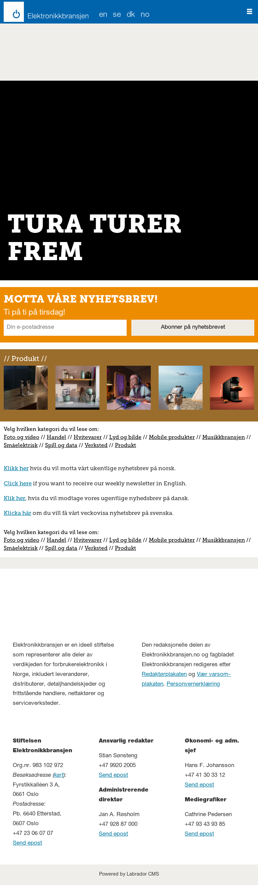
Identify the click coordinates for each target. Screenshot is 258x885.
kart (58, 775)
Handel (56, 437)
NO (145, 15)
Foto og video (21, 437)
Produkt (125, 445)
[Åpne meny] (249, 12)
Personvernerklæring (193, 684)
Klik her (14, 498)
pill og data (62, 445)
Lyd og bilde (125, 437)
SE (117, 15)
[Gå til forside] (44, 12)
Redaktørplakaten (164, 675)
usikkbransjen (226, 437)
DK (131, 15)
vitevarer (90, 437)
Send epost (27, 843)
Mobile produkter (172, 437)
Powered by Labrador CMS (129, 874)
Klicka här (17, 513)
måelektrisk (22, 445)
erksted (98, 445)
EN (103, 15)
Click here (18, 483)
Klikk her (16, 468)
